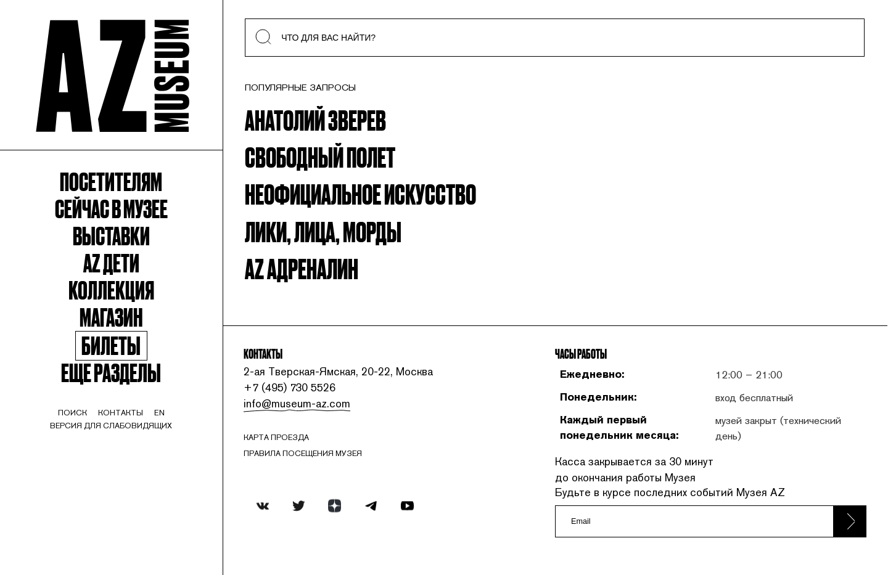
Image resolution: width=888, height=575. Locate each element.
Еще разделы (111, 371)
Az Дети (111, 262)
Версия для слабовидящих (111, 425)
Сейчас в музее (111, 207)
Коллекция (111, 289)
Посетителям (111, 180)
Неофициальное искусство (360, 193)
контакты (120, 412)
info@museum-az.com (297, 403)
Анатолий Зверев (315, 119)
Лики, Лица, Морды (323, 230)
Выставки (111, 235)
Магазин (111, 316)
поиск (72, 412)
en (159, 412)
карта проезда (276, 437)
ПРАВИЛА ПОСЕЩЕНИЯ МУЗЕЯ (303, 453)
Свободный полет (320, 156)
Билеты (111, 346)
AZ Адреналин (301, 267)
